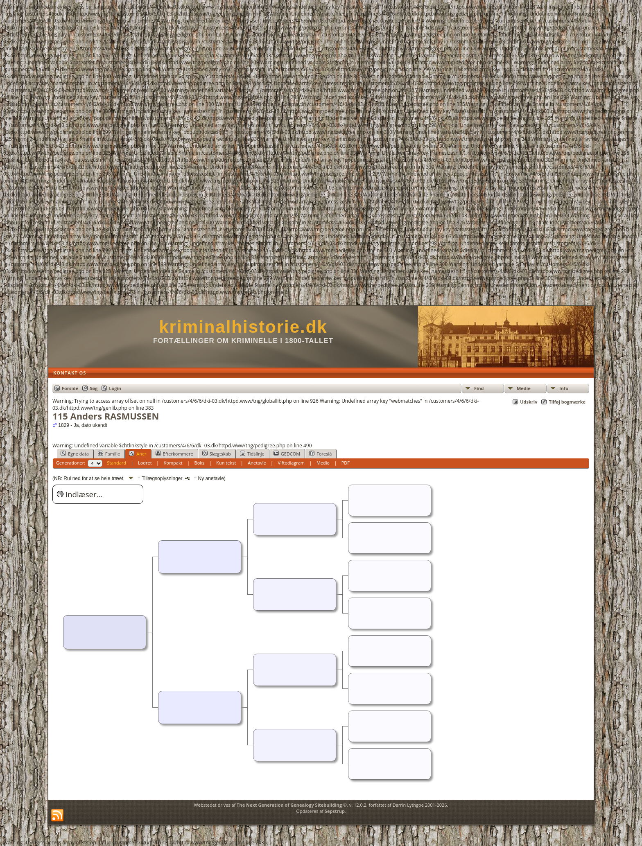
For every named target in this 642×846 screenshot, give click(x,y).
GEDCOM (287, 453)
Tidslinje (252, 453)
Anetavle (257, 463)
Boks (199, 463)
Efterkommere (174, 453)
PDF (345, 463)
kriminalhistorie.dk (243, 326)
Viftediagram (291, 463)
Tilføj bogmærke (567, 402)
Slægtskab (216, 453)
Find (479, 388)
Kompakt (173, 463)
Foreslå (320, 453)
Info (563, 388)
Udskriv (528, 402)
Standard (116, 463)
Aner (137, 453)
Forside (70, 388)
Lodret (145, 463)
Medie (524, 388)
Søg (93, 388)
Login (115, 388)
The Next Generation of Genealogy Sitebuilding (289, 805)
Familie (109, 453)
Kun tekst (226, 463)
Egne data (75, 453)
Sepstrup (335, 811)
